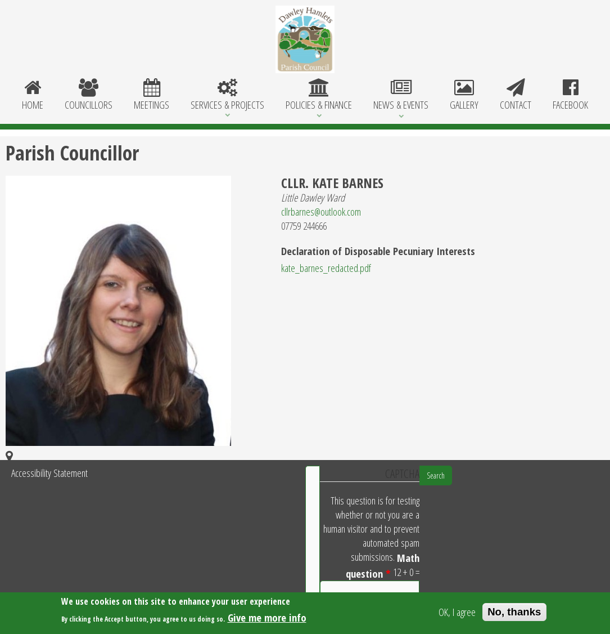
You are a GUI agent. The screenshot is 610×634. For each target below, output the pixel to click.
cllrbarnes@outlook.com (321, 211)
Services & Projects (227, 95)
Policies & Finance (319, 95)
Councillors (89, 95)
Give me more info (267, 620)
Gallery (464, 95)
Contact (515, 95)
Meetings (151, 95)
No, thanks (514, 613)
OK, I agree (457, 613)
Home (32, 95)
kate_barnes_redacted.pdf (326, 268)
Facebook (570, 95)
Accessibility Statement (49, 473)
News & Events (400, 95)
